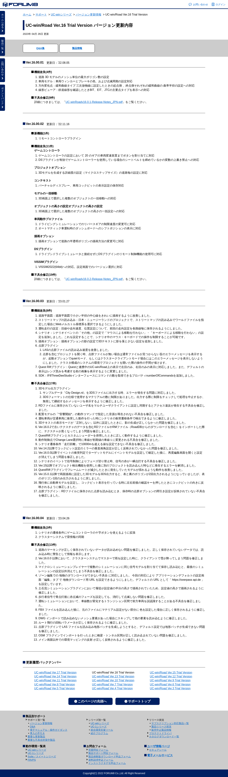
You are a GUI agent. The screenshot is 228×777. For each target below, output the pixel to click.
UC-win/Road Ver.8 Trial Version (54, 684)
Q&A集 (40, 48)
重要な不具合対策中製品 (41, 739)
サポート (41, 14)
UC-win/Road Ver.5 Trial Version (54, 688)
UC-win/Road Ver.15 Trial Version (171, 672)
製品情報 (77, 48)
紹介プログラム (99, 733)
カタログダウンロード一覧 (164, 736)
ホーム (27, 14)
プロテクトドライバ (160, 733)
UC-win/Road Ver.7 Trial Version (112, 684)
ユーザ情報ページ (158, 746)
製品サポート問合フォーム (103, 753)
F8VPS (32, 759)
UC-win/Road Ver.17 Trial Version (55, 672)
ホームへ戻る (2, 22)
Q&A (32, 726)
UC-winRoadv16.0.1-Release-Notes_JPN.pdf (94, 102)
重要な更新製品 (36, 736)
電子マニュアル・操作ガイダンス (48, 729)
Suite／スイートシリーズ (42, 756)
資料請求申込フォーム (100, 759)
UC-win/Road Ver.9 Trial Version (170, 680)
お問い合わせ (198, 4)
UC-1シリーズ (99, 726)
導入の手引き (37, 733)
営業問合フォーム (98, 749)
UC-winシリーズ (61, 14)
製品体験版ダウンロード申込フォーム (109, 756)
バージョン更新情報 (88, 14)
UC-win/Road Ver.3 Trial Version (170, 688)
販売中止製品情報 (161, 729)
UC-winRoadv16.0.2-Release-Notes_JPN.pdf (94, 279)
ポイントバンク (2, 97)
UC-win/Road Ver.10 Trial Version (113, 680)
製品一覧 (2, 46)
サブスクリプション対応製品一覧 (170, 723)
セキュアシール (158, 749)
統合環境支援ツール (102, 729)
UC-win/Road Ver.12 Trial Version (171, 676)
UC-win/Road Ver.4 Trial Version (112, 688)
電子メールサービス (160, 755)
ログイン (218, 4)
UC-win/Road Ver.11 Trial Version (55, 680)
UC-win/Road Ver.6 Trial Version (170, 684)
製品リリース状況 (161, 726)
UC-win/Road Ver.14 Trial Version (55, 676)
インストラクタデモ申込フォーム (107, 763)
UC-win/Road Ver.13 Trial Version (113, 676)
